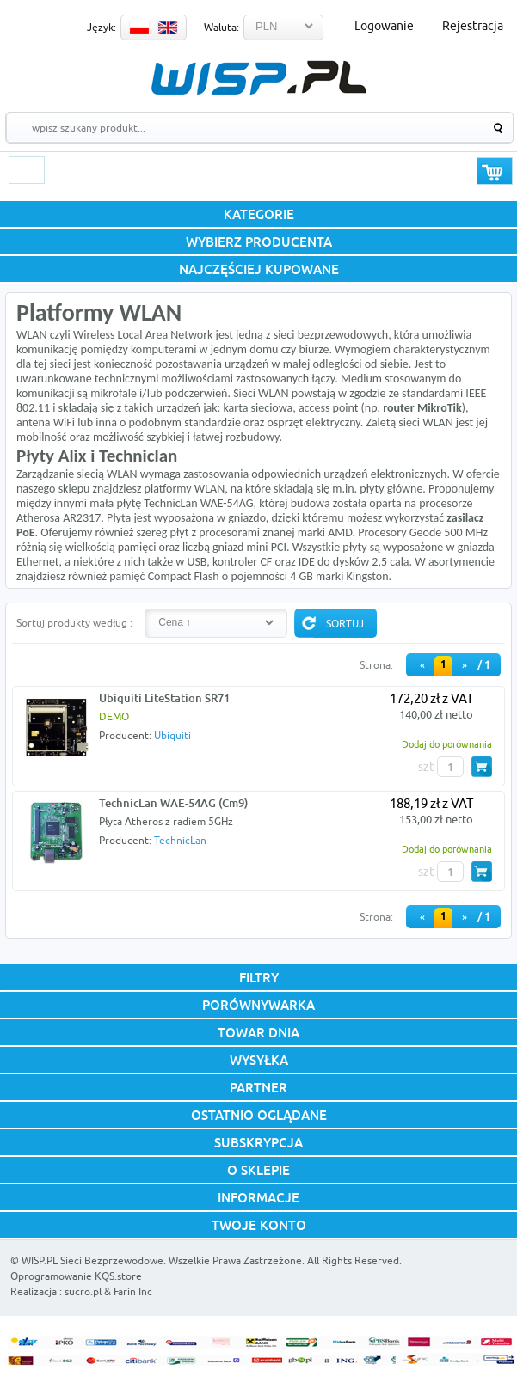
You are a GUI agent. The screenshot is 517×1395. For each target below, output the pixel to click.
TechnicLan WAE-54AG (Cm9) (173, 803)
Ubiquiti (172, 735)
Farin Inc (133, 1291)
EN (167, 27)
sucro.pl (83, 1291)
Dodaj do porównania (447, 744)
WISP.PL (258, 77)
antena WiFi (45, 422)
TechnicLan (180, 840)
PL (139, 27)
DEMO (114, 716)
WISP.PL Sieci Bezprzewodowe (92, 1260)
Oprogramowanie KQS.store (76, 1276)
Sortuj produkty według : (74, 622)
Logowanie (384, 26)
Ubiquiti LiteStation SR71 (164, 698)
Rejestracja (472, 26)
